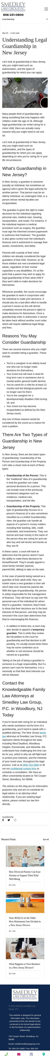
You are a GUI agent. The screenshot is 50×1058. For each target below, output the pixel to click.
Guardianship (7, 817)
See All (46, 839)
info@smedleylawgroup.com (27, 1044)
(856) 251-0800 (31, 765)
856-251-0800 (13, 15)
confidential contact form (23, 768)
